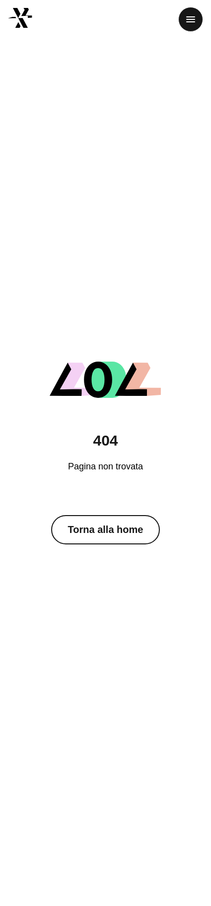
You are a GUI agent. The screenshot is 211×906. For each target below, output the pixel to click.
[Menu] (190, 19)
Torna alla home (105, 529)
